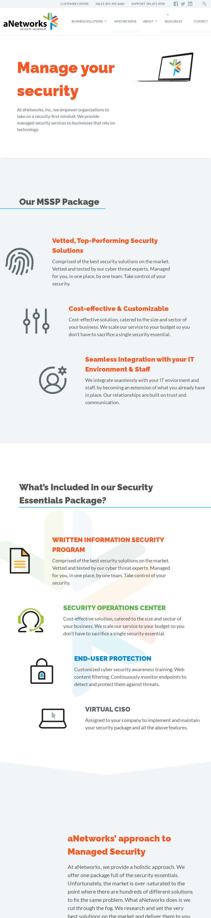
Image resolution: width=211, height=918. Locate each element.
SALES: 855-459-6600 (110, 3)
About (148, 21)
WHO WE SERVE (125, 21)
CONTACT (201, 21)
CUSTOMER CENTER (74, 3)
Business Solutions (87, 21)
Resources (173, 21)
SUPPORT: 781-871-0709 (148, 3)
